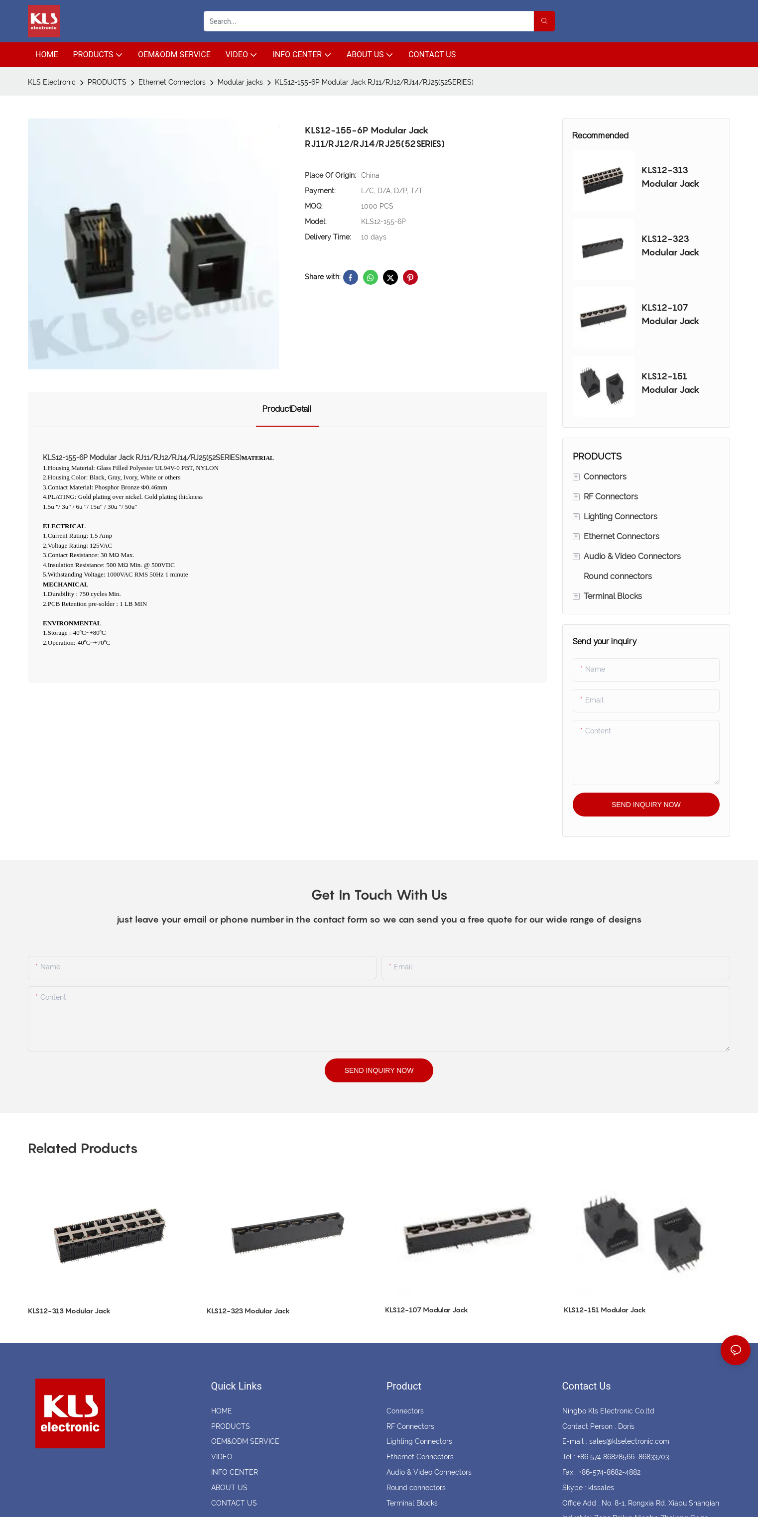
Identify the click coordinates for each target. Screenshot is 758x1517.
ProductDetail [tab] (287, 409)
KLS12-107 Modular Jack (670, 314)
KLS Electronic (52, 82)
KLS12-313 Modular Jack (670, 177)
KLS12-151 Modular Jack (670, 383)
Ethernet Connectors (172, 82)
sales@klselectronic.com (629, 1441)
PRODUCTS (107, 82)
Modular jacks (240, 82)
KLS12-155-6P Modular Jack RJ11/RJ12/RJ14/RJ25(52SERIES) (374, 82)
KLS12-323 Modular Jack (670, 245)
